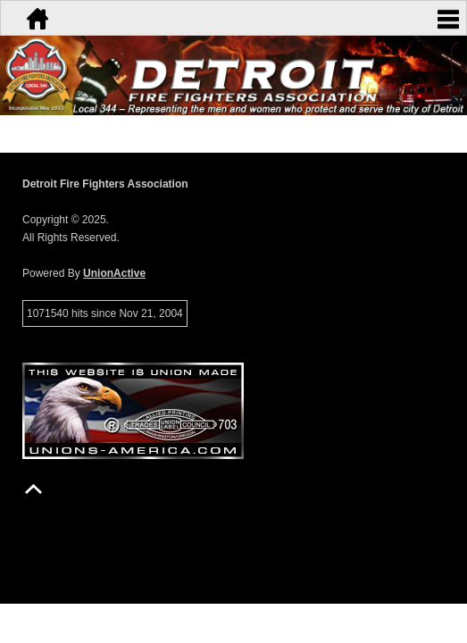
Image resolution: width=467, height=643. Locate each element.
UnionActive (114, 273)
